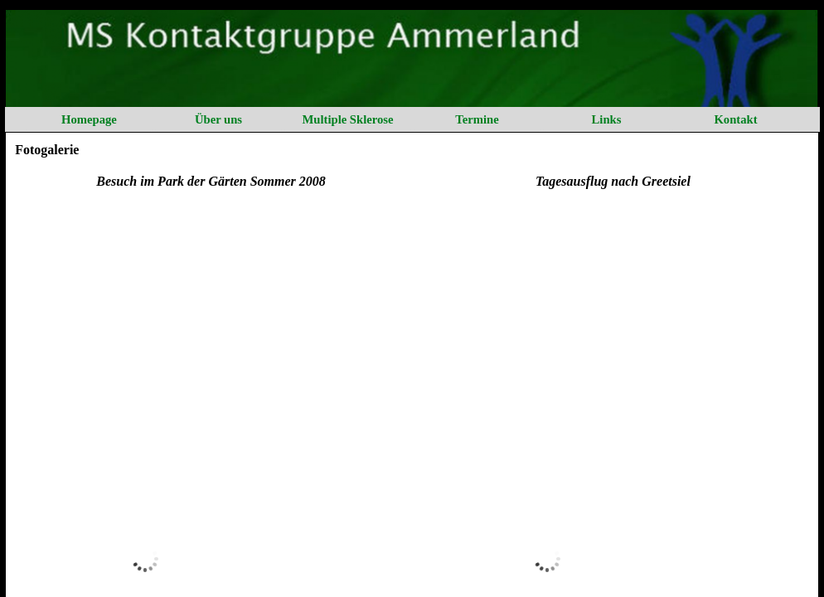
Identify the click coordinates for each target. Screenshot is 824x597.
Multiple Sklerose (347, 119)
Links (607, 119)
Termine (476, 119)
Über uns (218, 119)
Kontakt (735, 119)
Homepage (89, 119)
